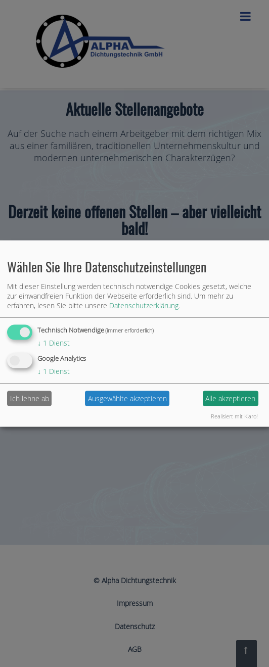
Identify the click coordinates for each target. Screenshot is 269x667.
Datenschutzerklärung (143, 305)
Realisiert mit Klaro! (234, 415)
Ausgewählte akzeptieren (127, 398)
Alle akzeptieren (230, 398)
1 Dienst (53, 343)
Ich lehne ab (29, 398)
